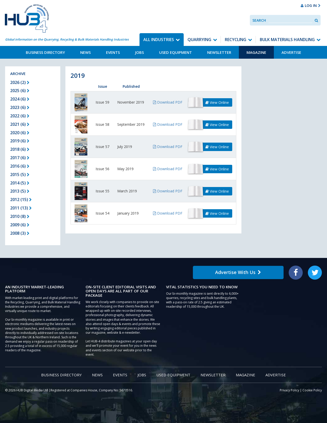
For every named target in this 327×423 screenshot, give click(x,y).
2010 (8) (19, 216)
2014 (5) (19, 183)
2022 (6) (19, 116)
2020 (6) (19, 132)
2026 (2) (19, 82)
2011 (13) (21, 208)
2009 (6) (19, 225)
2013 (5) (19, 191)
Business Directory (45, 52)
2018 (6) (19, 149)
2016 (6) (19, 166)
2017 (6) (19, 157)
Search (259, 20)
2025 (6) (19, 90)
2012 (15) (21, 199)
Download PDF (167, 102)
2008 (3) (19, 233)
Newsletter (219, 52)
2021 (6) (19, 124)
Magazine (256, 52)
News (85, 52)
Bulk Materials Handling (287, 39)
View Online (217, 102)
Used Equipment (175, 52)
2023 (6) (19, 107)
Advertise (291, 52)
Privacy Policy (289, 390)
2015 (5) (19, 174)
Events (113, 52)
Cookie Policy (312, 390)
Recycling (235, 39)
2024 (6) (19, 99)
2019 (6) (19, 141)
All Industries (158, 39)
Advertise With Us (238, 272)
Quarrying (199, 39)
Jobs (139, 52)
